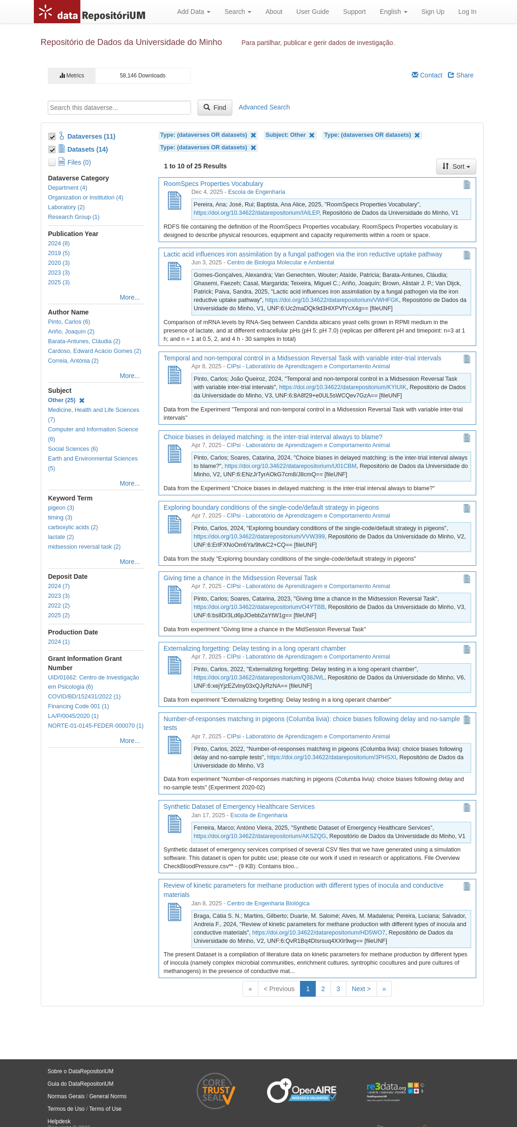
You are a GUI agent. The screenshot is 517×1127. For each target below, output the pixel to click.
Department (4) (68, 188)
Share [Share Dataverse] (460, 75)
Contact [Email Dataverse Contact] (427, 75)
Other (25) (66, 400)
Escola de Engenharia (256, 192)
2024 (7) (59, 586)
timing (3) (60, 517)
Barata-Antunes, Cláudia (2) (84, 341)
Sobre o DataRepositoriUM (81, 1071)
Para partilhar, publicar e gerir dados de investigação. (318, 42)
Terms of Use (105, 1109)
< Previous (279, 989)
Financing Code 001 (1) (78, 706)
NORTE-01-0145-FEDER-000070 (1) (96, 726)
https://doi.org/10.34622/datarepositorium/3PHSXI (331, 757)
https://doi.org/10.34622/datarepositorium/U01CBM (291, 466)
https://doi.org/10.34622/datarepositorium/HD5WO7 (318, 932)
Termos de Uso (66, 1109)
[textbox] (119, 108)
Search (237, 11)
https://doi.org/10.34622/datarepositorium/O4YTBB (259, 607)
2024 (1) (59, 642)
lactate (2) (61, 537)
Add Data (194, 11)
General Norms (108, 1096)
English (394, 11)
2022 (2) (59, 605)
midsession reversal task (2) (84, 547)
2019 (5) (59, 253)
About (273, 11)
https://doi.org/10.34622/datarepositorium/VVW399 (259, 536)
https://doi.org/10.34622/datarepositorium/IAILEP (256, 213)
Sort (456, 166)
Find (215, 107)
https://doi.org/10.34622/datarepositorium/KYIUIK (342, 387)
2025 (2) (59, 615)
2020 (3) (59, 263)
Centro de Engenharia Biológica (268, 903)
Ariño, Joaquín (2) (71, 331)
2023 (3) (59, 272)
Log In (468, 11)
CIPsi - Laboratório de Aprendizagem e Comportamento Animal (308, 366)
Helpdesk (59, 1121)
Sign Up (433, 11)
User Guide (312, 11)
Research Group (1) (74, 217)
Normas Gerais (66, 1096)
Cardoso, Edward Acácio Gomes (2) (94, 351)
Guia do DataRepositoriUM (81, 1084)
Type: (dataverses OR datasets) (208, 135)
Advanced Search (264, 107)
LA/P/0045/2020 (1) (73, 716)
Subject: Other (290, 135)
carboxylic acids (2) (73, 527)
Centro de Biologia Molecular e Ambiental (280, 262)
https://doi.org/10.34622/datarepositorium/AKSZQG (260, 836)
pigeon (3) (61, 508)
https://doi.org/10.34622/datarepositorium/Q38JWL (259, 677)
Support (354, 11)
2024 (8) (59, 243)
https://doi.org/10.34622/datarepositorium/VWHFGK (332, 300)
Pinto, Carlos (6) (69, 322)
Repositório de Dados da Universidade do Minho (131, 42)
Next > (361, 989)
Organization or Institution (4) (85, 197)
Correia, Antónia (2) (73, 361)
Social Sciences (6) (73, 449)
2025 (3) (59, 282)
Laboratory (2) (66, 207)
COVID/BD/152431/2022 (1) (84, 696)
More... (130, 297)
